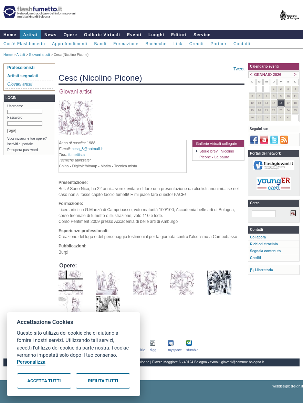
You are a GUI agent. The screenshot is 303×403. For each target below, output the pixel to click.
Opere (70, 34)
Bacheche (155, 43)
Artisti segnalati (22, 75)
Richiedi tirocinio (264, 244)
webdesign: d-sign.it (288, 386)
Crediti (196, 43)
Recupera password (22, 150)
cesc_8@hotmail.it (87, 149)
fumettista (76, 155)
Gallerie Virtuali (102, 34)
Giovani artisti (39, 55)
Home (9, 34)
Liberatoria (264, 270)
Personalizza (31, 362)
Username (15, 106)
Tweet (238, 69)
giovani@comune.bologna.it (242, 362)
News (50, 34)
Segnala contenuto (265, 251)
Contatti (241, 43)
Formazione (125, 43)
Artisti (30, 34)
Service (202, 34)
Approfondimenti (69, 43)
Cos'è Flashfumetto (24, 43)
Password (14, 117)
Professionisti (20, 67)
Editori (179, 34)
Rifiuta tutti (103, 380)
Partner (219, 43)
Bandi (100, 43)
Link (178, 43)
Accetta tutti (44, 380)
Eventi (134, 34)
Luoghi (156, 34)
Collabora (258, 237)
